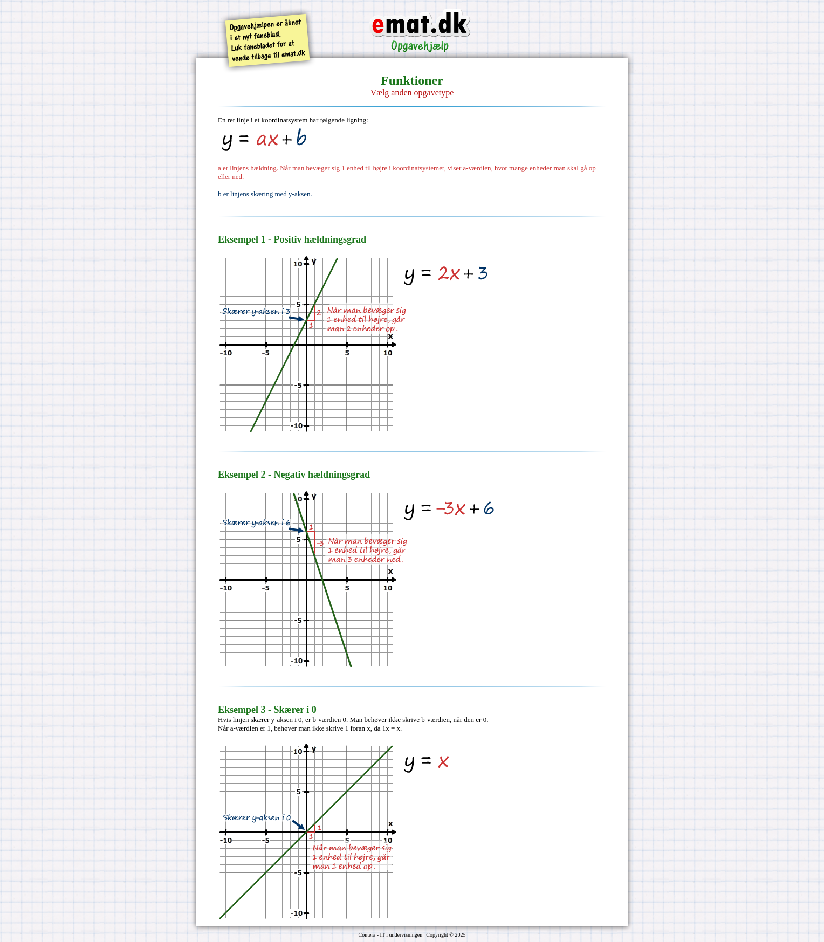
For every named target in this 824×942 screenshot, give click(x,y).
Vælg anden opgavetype (412, 92)
